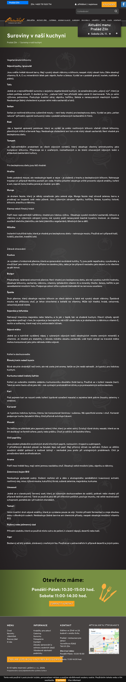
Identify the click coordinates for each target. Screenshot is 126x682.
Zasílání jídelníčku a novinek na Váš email (34, 659)
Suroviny (37, 636)
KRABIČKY (95, 20)
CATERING (52, 20)
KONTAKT (117, 20)
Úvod (9, 630)
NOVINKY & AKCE (64, 20)
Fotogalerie (38, 639)
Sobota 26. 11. (99, 34)
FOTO (103, 20)
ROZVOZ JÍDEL (42, 20)
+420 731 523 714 (43, 4)
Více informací (74, 680)
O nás (9, 642)
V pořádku (60, 680)
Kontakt (37, 642)
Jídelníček (11, 636)
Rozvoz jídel (12, 639)
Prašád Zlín (14, 2)
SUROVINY (76, 20)
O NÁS (109, 20)
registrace (92, 4)
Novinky (10, 633)
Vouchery (109, 4)
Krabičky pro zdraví (42, 630)
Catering (37, 633)
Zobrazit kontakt (61, 603)
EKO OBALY (86, 20)
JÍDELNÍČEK (30, 20)
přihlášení (82, 4)
